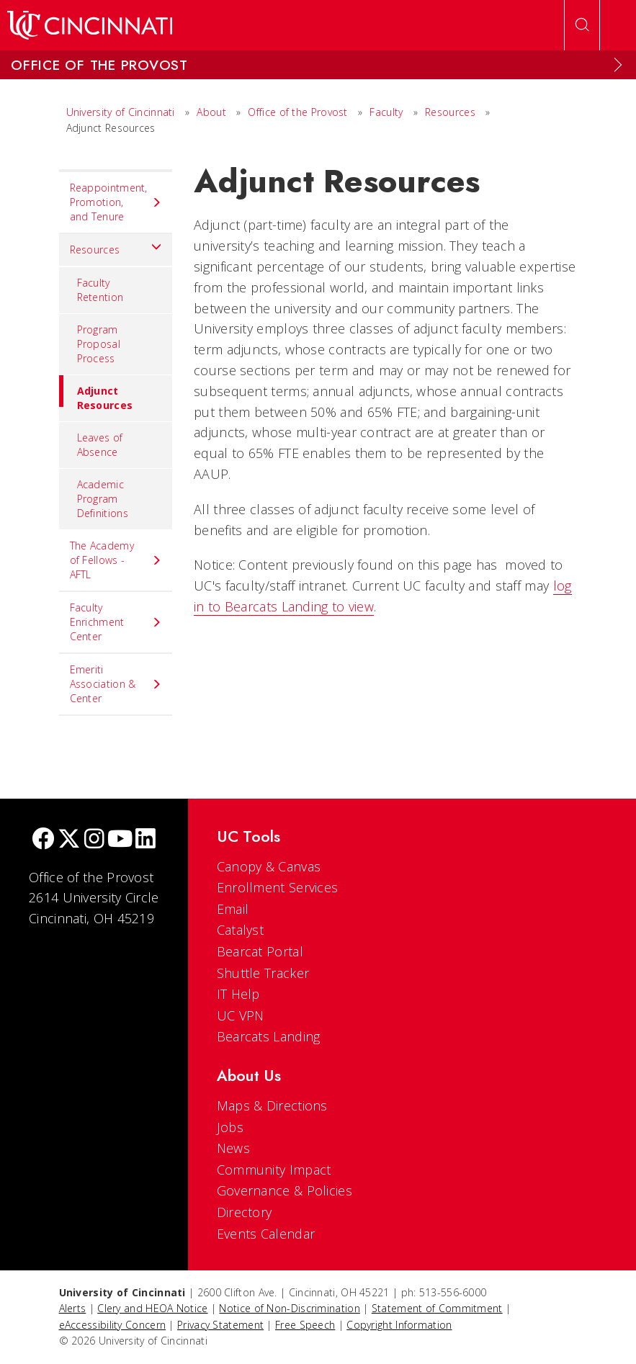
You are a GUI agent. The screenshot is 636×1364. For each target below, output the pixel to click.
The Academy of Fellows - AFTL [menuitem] (116, 560)
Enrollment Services (278, 887)
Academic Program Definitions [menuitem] (102, 498)
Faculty (386, 112)
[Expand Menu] (618, 64)
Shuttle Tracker (263, 973)
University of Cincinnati (120, 112)
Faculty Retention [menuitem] (100, 290)
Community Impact (274, 1169)
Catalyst (240, 929)
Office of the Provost (297, 112)
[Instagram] (94, 840)
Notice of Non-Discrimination (289, 1308)
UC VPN (240, 1015)
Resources (450, 112)
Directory (244, 1212)
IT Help (238, 993)
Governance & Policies (284, 1190)
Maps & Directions (272, 1105)
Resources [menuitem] (116, 246)
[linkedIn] (145, 840)
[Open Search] (582, 25)
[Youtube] (120, 840)
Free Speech (305, 1325)
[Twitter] (69, 840)
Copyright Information (399, 1325)
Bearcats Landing (269, 1036)
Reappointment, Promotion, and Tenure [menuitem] (116, 202)
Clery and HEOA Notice (152, 1308)
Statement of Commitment (437, 1308)
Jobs (230, 1127)
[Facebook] (43, 840)
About (211, 112)
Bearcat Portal (260, 951)
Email (233, 908)
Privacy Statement (220, 1325)
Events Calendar (266, 1233)
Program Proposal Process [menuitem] (98, 344)
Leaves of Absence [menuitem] (100, 445)
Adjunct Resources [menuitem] (96, 393)
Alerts (72, 1308)
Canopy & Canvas (269, 866)
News (233, 1148)
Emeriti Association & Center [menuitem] (116, 684)
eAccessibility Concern (112, 1325)
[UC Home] (89, 25)
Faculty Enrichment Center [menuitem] (116, 622)
